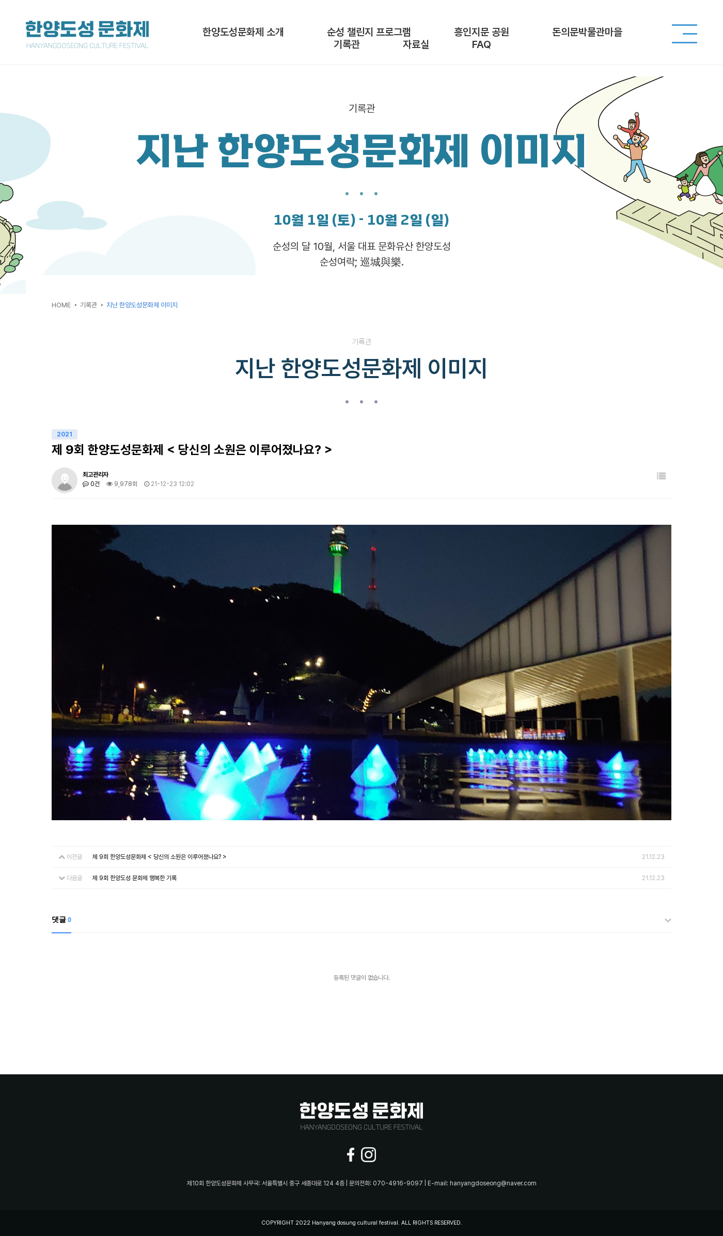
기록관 (347, 44)
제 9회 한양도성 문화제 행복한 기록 (134, 878)
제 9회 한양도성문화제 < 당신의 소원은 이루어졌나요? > (159, 856)
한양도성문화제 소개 (243, 32)
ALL (406, 1222)
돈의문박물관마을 (587, 32)
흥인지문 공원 (481, 32)
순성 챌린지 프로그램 (369, 32)
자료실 (416, 44)
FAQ (481, 44)
